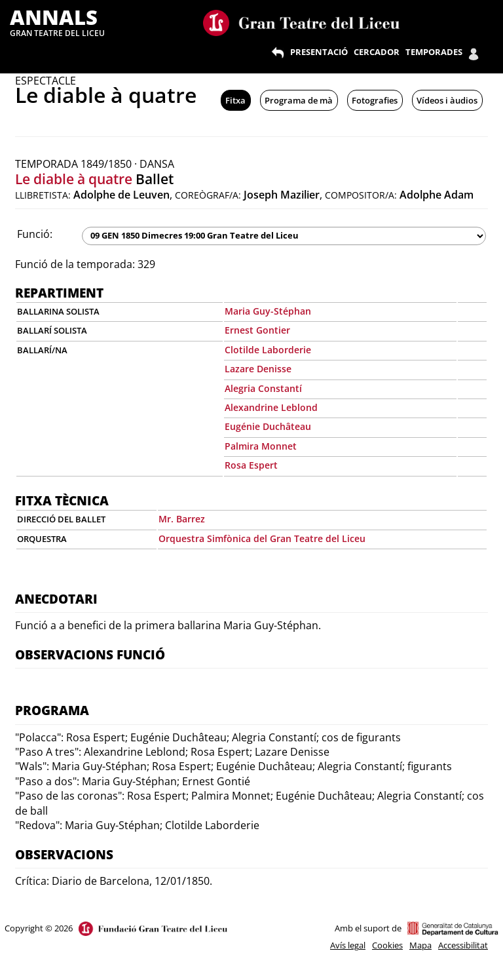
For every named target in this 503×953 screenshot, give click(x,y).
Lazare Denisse (258, 368)
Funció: (34, 234)
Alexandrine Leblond (271, 407)
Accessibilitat (463, 945)
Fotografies (375, 100)
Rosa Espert (251, 465)
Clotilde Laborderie (268, 349)
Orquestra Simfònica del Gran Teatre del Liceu (261, 538)
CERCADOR (377, 52)
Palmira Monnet (261, 446)
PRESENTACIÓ (319, 52)
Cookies (387, 945)
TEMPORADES (433, 52)
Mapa (420, 945)
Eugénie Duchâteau (268, 426)
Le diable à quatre (73, 179)
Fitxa (235, 100)
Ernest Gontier (257, 330)
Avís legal (347, 945)
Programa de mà (299, 100)
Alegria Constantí (263, 388)
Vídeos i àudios (447, 100)
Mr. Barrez (181, 519)
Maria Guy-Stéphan (268, 311)
